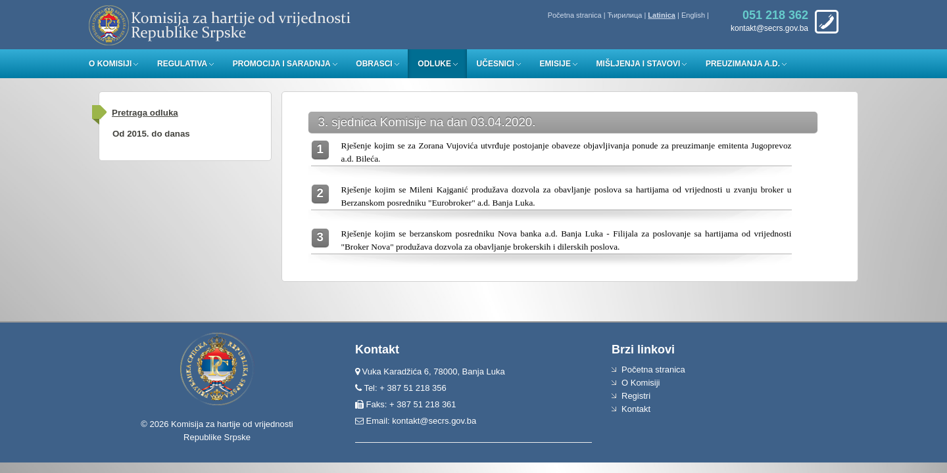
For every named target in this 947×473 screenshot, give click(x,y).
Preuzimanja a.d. (743, 63)
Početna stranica (575, 15)
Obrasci (374, 63)
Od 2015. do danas (151, 134)
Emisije (555, 63)
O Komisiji (110, 63)
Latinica (661, 15)
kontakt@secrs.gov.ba (434, 421)
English (693, 15)
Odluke (434, 63)
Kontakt (635, 409)
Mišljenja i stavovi (638, 63)
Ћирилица (625, 15)
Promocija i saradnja (282, 63)
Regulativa (182, 63)
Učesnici (495, 63)
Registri (635, 396)
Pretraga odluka (145, 113)
